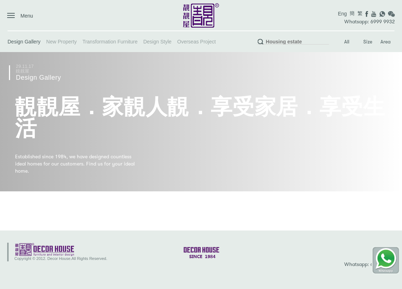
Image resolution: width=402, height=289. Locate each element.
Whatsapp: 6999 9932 (369, 21)
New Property (61, 42)
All (346, 41)
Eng (342, 14)
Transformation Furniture (110, 42)
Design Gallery (24, 42)
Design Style (157, 42)
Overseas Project (196, 42)
